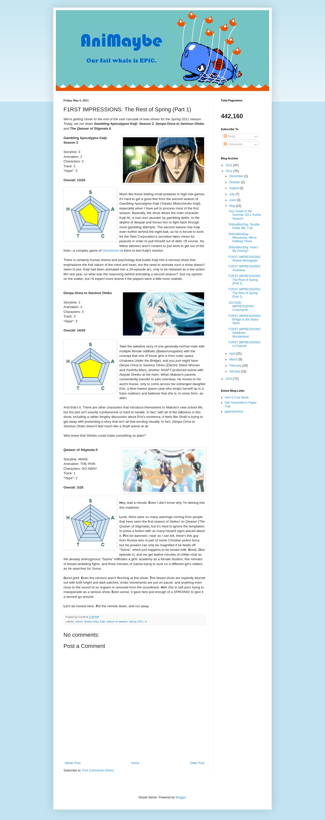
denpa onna (91, 621)
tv (146, 621)
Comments (233, 144)
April (232, 353)
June (233, 200)
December (236, 176)
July (232, 194)
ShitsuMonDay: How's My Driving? (243, 249)
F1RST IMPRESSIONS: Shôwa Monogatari (245, 258)
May (232, 206)
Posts (229, 136)
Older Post (197, 763)
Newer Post (72, 763)
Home (135, 763)
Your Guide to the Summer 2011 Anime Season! (245, 214)
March (234, 359)
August (234, 188)
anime (79, 621)
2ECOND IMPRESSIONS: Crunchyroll (241, 306)
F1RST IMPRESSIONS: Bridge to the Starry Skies (245, 319)
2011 (229, 171)
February (235, 365)
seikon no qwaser (116, 621)
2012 (229, 165)
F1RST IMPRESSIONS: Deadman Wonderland (245, 332)
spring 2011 (136, 621)
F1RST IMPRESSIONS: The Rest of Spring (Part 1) (245, 292)
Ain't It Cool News (237, 397)
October (235, 182)
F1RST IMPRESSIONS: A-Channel (245, 344)
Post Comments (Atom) (98, 770)
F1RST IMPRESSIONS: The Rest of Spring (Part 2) (245, 279)
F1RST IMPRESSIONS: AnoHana (245, 268)
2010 (229, 379)
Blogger (180, 797)
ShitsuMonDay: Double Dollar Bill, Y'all (244, 226)
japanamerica (234, 411)
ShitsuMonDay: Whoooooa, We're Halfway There (242, 237)
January (235, 371)
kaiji (102, 621)
